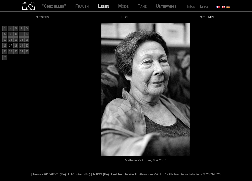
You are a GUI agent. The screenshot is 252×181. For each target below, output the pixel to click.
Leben (103, 6)
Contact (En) (79, 174)
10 (27, 34)
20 (27, 45)
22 (10, 51)
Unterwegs (166, 6)
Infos (191, 6)
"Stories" (42, 17)
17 (10, 45)
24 (21, 51)
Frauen (82, 6)
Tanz (142, 6)
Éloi (124, 17)
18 (16, 45)
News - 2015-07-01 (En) (49, 174)
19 (21, 45)
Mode (123, 6)
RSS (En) (101, 174)
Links (204, 6)
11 (5, 39)
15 (27, 39)
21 (5, 51)
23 (16, 51)
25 (27, 51)
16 (5, 45)
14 (21, 39)
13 (16, 39)
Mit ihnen (207, 17)
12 (10, 39)
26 (5, 57)
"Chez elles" (54, 6)
